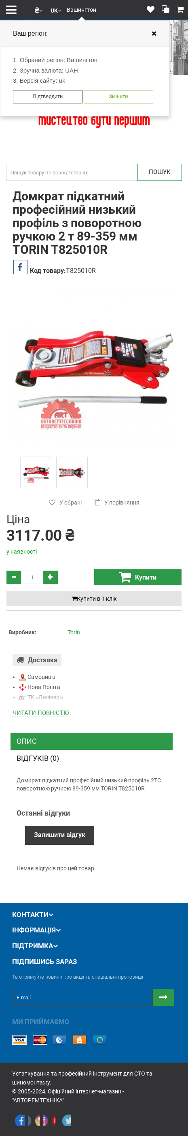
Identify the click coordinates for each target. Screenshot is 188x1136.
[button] (38, 9)
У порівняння (116, 502)
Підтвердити (48, 96)
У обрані (65, 502)
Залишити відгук (59, 835)
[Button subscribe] (163, 997)
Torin (74, 632)
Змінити (118, 96)
